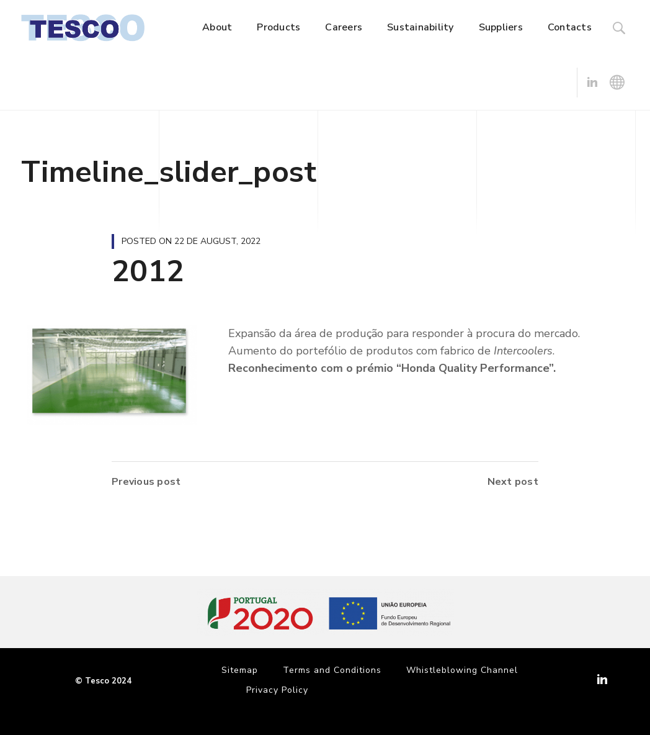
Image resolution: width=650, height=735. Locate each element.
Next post (513, 482)
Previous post (146, 482)
